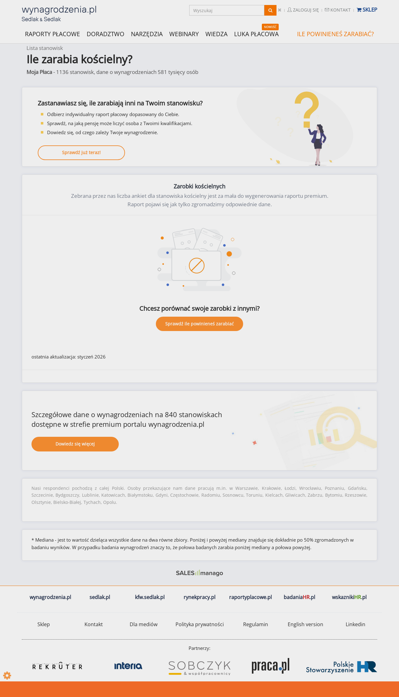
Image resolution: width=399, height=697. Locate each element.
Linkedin (355, 624)
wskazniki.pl (349, 597)
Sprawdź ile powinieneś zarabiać (199, 324)
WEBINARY (184, 33)
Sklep (367, 9)
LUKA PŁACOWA (256, 34)
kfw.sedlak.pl (150, 597)
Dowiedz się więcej (75, 444)
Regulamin (255, 624)
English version (305, 624)
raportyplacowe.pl (250, 597)
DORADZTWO (105, 34)
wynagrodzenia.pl (50, 597)
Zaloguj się (303, 10)
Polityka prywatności (199, 624)
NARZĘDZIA (147, 33)
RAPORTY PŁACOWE (52, 33)
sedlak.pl (99, 597)
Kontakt (338, 10)
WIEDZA (216, 34)
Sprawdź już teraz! (81, 152)
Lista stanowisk (44, 47)
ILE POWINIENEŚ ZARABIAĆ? (335, 34)
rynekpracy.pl (199, 597)
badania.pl (299, 597)
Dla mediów (143, 624)
